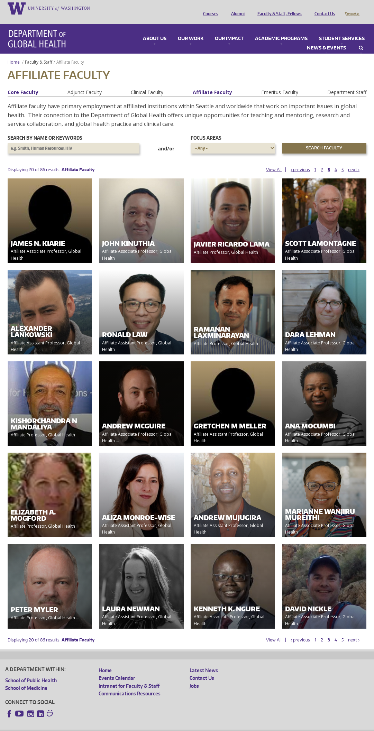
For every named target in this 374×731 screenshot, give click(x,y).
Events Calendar (117, 668)
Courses (209, 8)
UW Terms (125, 725)
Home (14, 52)
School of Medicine (26, 678)
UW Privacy (97, 725)
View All (274, 160)
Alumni (236, 8)
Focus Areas (206, 128)
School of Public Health (31, 671)
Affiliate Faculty (212, 82)
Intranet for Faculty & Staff (129, 676)
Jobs (194, 676)
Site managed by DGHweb (166, 725)
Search (361, 38)
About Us (154, 29)
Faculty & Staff (38, 52)
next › (353, 160)
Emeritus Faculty (279, 82)
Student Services (342, 29)
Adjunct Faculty (84, 82)
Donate (351, 8)
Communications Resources (130, 684)
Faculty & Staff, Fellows (278, 8)
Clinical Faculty (147, 82)
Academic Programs (281, 29)
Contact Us (323, 8)
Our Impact (229, 29)
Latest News (204, 661)
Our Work (190, 29)
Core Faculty (23, 82)
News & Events (326, 38)
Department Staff (346, 82)
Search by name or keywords (45, 128)
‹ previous (300, 160)
